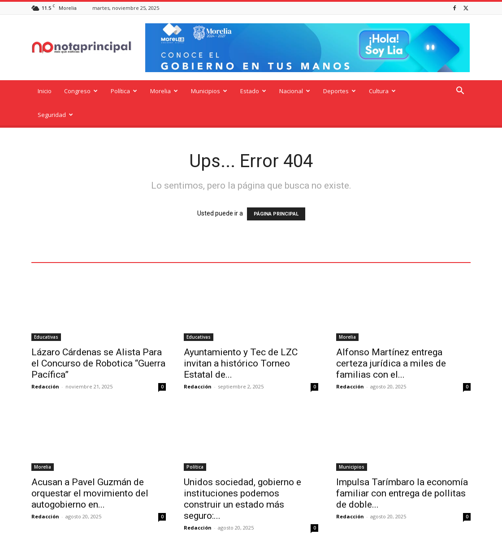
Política (124, 91)
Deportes (339, 91)
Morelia (164, 91)
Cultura (382, 91)
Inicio (45, 91)
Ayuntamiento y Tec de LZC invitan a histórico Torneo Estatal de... (241, 339)
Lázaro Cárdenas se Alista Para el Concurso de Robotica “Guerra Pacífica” (98, 339)
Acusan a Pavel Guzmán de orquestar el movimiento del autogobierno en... (89, 469)
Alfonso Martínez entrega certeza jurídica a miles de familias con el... (391, 339)
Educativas (46, 313)
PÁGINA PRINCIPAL (276, 190)
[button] (460, 91)
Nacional (294, 91)
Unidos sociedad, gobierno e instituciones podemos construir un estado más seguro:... (242, 475)
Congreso (81, 91)
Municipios (209, 91)
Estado (253, 91)
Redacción (45, 362)
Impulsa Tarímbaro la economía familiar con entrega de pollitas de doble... (402, 469)
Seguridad (55, 115)
